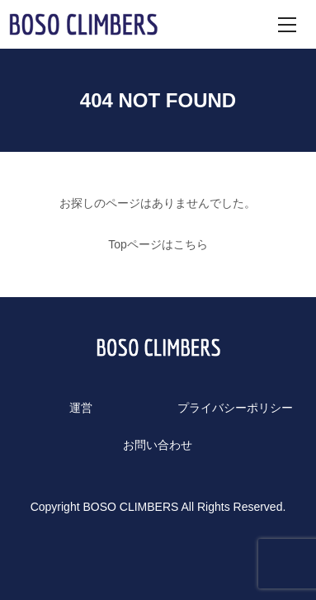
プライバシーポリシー (235, 407)
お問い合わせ (157, 444)
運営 (80, 407)
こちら (190, 244)
